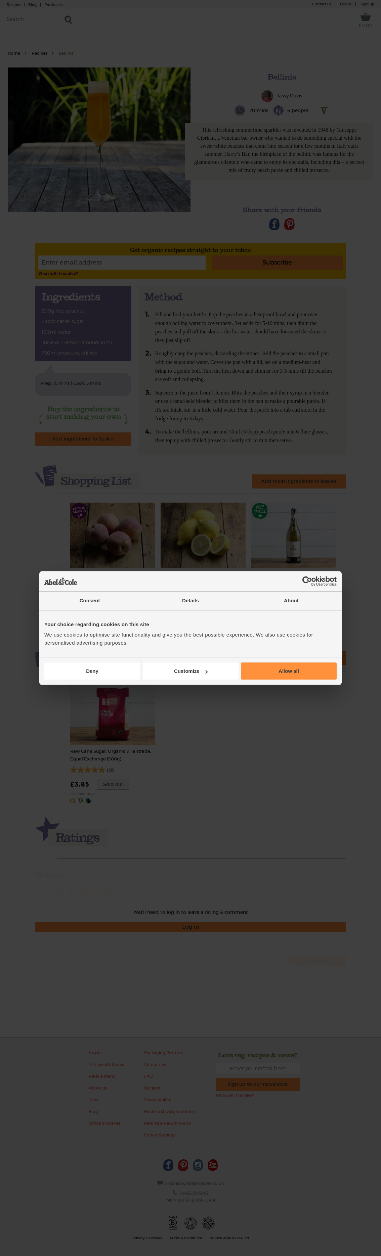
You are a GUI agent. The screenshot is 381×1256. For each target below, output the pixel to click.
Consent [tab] (90, 600)
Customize (191, 671)
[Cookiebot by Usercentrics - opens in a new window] (307, 581)
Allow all (289, 671)
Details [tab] (190, 600)
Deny (92, 671)
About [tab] (291, 600)
